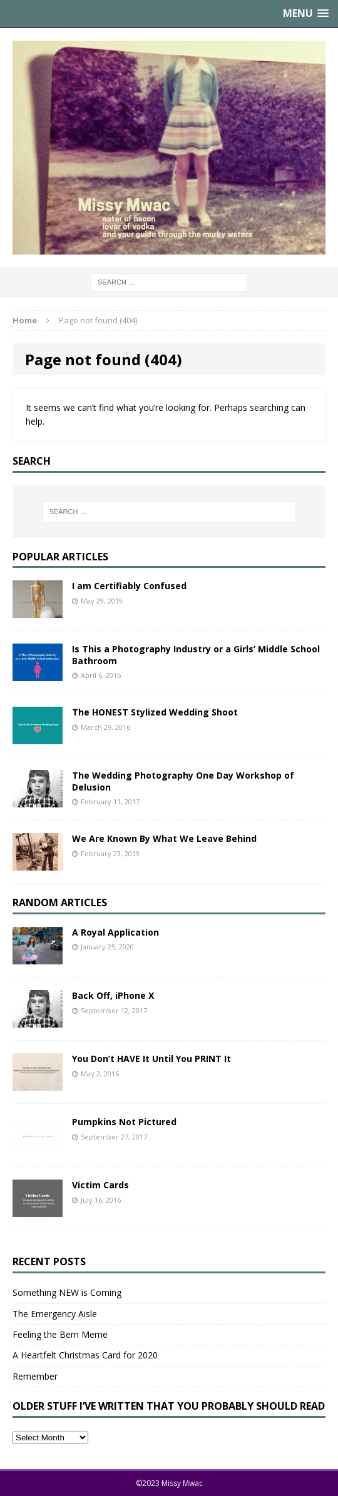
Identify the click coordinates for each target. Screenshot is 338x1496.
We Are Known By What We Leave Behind (164, 838)
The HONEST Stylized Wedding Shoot (155, 712)
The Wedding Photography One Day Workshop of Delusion (183, 780)
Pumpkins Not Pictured (124, 1122)
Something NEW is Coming (67, 1292)
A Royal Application (115, 932)
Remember (35, 1376)
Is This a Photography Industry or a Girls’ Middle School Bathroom (196, 654)
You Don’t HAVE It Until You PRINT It (151, 1058)
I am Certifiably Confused (129, 586)
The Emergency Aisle (55, 1314)
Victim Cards (100, 1185)
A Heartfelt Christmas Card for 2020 (85, 1355)
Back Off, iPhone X (113, 995)
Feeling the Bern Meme (60, 1334)
